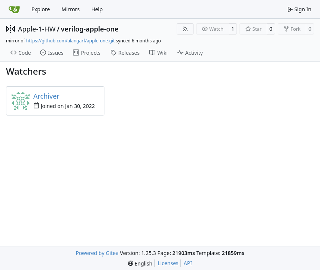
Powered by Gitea (97, 252)
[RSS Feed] (185, 28)
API (188, 263)
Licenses (168, 263)
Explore (40, 9)
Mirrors (70, 9)
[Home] (14, 9)
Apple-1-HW (36, 29)
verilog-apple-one (90, 29)
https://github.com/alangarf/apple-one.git (70, 41)
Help (97, 9)
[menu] (140, 263)
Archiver (46, 96)
